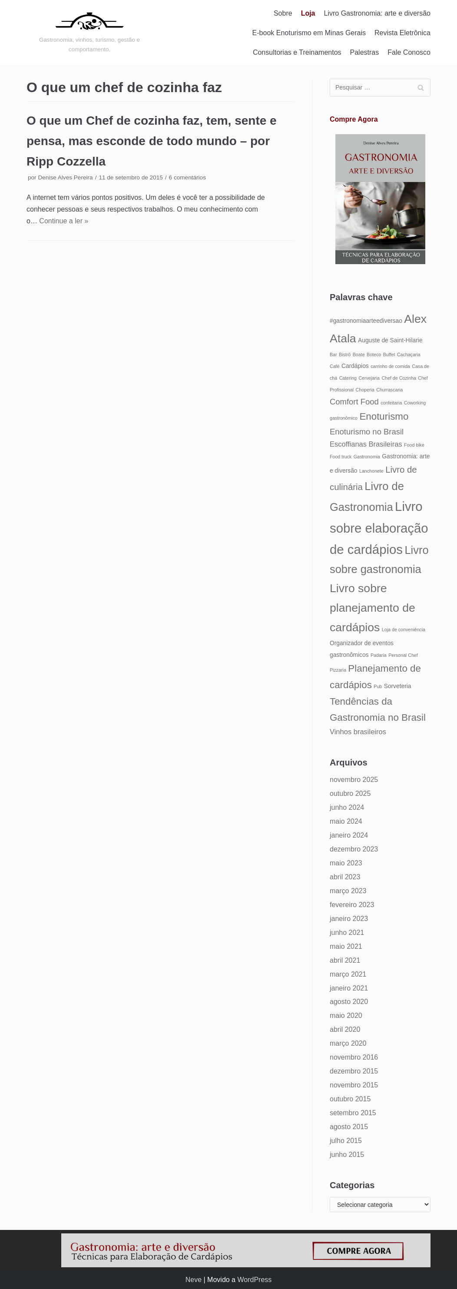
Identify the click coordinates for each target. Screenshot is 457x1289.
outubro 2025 (350, 793)
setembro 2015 (353, 1113)
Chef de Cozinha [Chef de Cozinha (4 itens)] (398, 378)
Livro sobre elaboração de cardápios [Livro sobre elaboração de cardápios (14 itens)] (379, 528)
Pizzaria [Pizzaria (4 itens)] (338, 670)
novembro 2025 (354, 779)
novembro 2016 (354, 1057)
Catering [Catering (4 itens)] (348, 378)
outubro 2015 (350, 1099)
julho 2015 (346, 1140)
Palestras (364, 52)
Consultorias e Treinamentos (297, 52)
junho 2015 (347, 1154)
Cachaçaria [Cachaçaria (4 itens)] (409, 354)
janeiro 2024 (349, 835)
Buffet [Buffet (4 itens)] (389, 354)
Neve (193, 1279)
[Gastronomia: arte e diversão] (89, 32)
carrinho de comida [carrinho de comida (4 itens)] (390, 366)
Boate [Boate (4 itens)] (359, 354)
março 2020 (348, 1043)
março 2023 (348, 891)
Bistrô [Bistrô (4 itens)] (345, 354)
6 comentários (187, 177)
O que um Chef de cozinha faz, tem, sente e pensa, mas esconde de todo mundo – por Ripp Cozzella (151, 141)
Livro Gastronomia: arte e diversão (377, 13)
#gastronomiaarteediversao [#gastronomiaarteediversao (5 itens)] (366, 321)
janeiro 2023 (349, 918)
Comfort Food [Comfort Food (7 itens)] (354, 401)
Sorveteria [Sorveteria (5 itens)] (397, 686)
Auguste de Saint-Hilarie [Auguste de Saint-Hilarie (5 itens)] (390, 340)
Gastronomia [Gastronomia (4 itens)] (367, 456)
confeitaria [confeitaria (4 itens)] (391, 402)
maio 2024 (346, 821)
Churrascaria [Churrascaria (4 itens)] (389, 389)
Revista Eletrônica (402, 32)
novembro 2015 (354, 1085)
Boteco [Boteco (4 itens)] (374, 354)
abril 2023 (345, 877)
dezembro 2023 (354, 849)
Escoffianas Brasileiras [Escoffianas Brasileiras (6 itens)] (366, 444)
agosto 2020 (349, 1001)
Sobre (283, 13)
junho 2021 (347, 932)
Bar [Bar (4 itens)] (333, 354)
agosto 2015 (349, 1126)
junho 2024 (347, 807)
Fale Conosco (409, 52)
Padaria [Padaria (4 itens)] (379, 655)
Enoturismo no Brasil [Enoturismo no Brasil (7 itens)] (367, 431)
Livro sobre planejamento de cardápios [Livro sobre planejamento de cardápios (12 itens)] (372, 608)
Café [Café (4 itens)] (335, 366)
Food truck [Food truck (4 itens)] (340, 456)
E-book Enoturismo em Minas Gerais (309, 32)
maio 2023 (346, 863)
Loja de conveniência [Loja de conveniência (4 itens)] (403, 629)
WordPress (254, 1279)
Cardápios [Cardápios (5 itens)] (355, 366)
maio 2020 (346, 1015)
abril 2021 (345, 960)
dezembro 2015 (354, 1071)
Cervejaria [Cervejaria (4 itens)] (369, 378)
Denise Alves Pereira (65, 177)
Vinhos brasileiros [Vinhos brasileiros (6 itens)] (358, 732)
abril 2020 (345, 1029)
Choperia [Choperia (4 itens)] (365, 389)
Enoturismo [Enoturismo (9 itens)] (383, 416)
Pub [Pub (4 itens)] (378, 686)
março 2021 (348, 974)
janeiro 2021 (349, 988)
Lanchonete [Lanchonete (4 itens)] (371, 471)
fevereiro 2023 (352, 904)
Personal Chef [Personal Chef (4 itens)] (403, 655)
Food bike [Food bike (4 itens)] (414, 444)
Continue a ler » (63, 221)
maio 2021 (346, 946)
